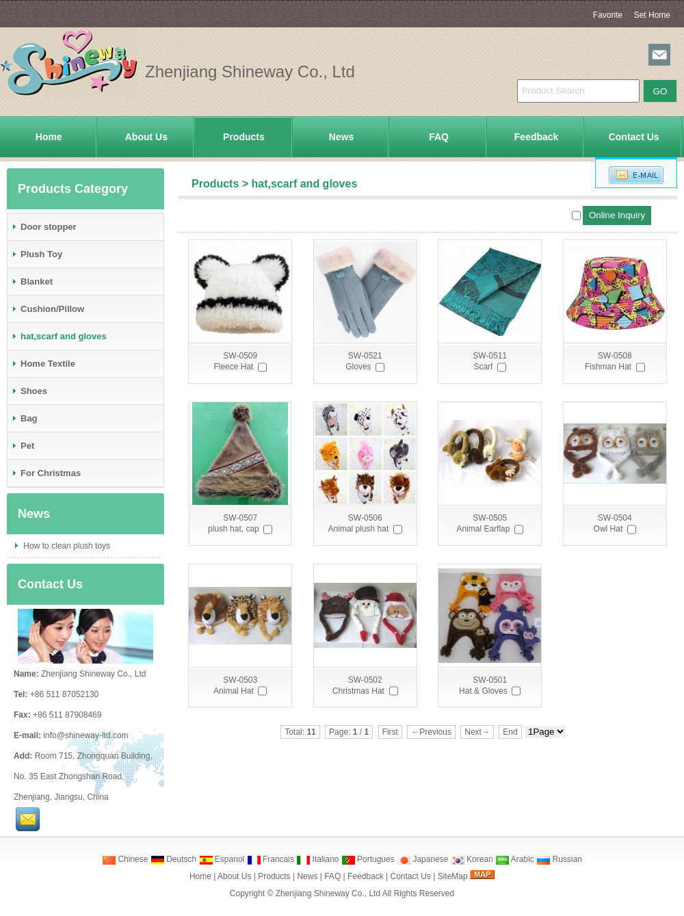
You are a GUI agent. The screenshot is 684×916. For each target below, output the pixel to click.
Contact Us (634, 136)
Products (244, 136)
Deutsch (173, 859)
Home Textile (43, 363)
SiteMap (453, 876)
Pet (22, 446)
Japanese (422, 859)
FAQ (439, 136)
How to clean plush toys (65, 546)
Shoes (29, 391)
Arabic (514, 859)
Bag (24, 418)
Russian (559, 859)
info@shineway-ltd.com (85, 735)
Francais (270, 859)
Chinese (125, 859)
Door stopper (44, 227)
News (341, 136)
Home (49, 136)
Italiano (317, 859)
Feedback (536, 136)
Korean (472, 859)
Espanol (222, 859)
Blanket (32, 281)
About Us (146, 136)
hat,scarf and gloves (305, 183)
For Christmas (46, 473)
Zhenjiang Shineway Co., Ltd (328, 893)
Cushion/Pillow (47, 309)
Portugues (368, 859)
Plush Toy (36, 254)
